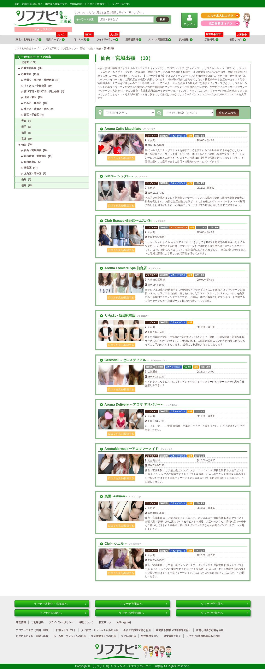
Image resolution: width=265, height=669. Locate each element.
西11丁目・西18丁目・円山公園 (41, 91)
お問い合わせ (123, 622)
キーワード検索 (85, 19)
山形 (23, 179)
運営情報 (21, 622)
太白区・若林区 (32, 173)
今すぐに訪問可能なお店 (137, 630)
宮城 (23, 138)
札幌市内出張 (28, 68)
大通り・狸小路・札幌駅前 (39, 79)
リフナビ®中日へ (224, 603)
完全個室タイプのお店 (103, 636)
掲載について (86, 622)
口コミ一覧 (83, 38)
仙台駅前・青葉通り (35, 156)
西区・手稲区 (31, 114)
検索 (162, 19)
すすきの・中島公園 (35, 85)
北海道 (25, 62)
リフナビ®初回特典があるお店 (203, 636)
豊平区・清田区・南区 (36, 108)
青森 (23, 120)
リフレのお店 (128, 636)
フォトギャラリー (108, 38)
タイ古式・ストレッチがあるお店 (99, 630)
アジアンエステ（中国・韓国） (33, 630)
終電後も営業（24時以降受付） (173, 630)
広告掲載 (212, 39)
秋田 (23, 132)
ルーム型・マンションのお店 (69, 636)
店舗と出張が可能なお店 (209, 630)
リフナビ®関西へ (62, 613)
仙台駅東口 (30, 161)
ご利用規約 (37, 622)
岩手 (23, 126)
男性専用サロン (149, 636)
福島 (23, 185)
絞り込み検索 (227, 113)
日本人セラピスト (66, 630)
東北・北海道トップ (28, 39)
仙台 (23, 144)
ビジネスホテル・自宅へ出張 (32, 636)
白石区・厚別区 (32, 103)
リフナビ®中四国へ (143, 613)
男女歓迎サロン (172, 636)
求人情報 (185, 39)
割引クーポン (56, 38)
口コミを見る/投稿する (121, 158)
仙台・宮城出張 (32, 150)
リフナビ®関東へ (143, 603)
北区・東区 (30, 97)
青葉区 (27, 167)
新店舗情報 (133, 39)
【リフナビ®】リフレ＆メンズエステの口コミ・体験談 (127, 666)
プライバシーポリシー (61, 622)
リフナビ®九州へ (224, 613)
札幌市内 (26, 74)
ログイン (189, 20)
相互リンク (239, 38)
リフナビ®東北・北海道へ (60, 603)
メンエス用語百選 (159, 39)
